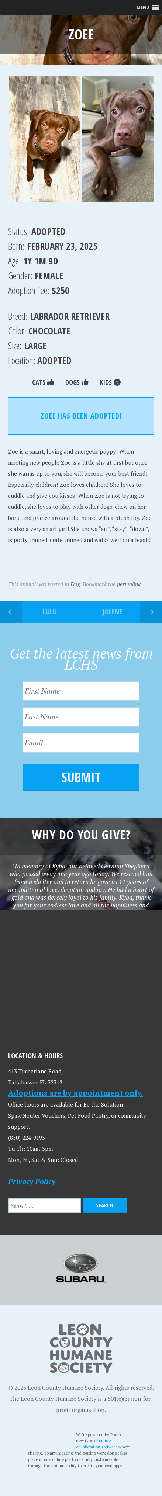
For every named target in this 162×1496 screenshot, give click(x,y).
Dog (75, 584)
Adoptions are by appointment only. (75, 1093)
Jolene (112, 612)
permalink (129, 584)
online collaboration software (97, 1444)
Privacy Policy (31, 1181)
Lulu (50, 612)
